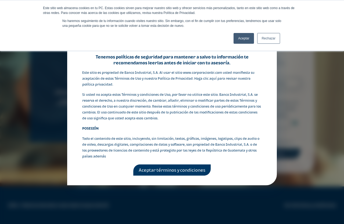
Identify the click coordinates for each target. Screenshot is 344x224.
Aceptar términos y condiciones (172, 170)
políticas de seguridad (139, 56)
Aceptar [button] (243, 38)
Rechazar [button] (268, 38)
